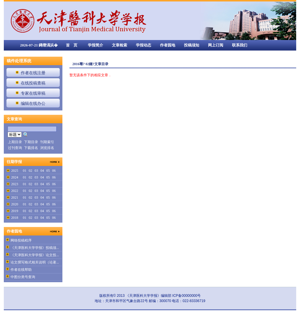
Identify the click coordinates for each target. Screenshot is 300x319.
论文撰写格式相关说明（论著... (35, 262)
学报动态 (143, 45)
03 (36, 171)
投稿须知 (191, 45)
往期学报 (14, 162)
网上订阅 (215, 45)
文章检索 (119, 45)
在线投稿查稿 (33, 83)
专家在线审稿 (33, 93)
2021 (14, 197)
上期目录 (15, 142)
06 (54, 171)
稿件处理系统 (19, 61)
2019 (14, 211)
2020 (14, 204)
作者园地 (167, 45)
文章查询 (14, 119)
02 (30, 171)
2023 (14, 184)
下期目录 (31, 142)
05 (48, 171)
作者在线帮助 (21, 270)
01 (24, 171)
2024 (14, 177)
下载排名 (31, 148)
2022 (14, 191)
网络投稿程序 (21, 240)
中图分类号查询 (23, 277)
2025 (14, 171)
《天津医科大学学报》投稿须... (35, 248)
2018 (14, 218)
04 (42, 171)
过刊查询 (15, 148)
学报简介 (95, 45)
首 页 (71, 45)
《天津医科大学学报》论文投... (35, 255)
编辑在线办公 (33, 103)
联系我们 (239, 45)
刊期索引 (47, 142)
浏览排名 (47, 148)
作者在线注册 (33, 73)
